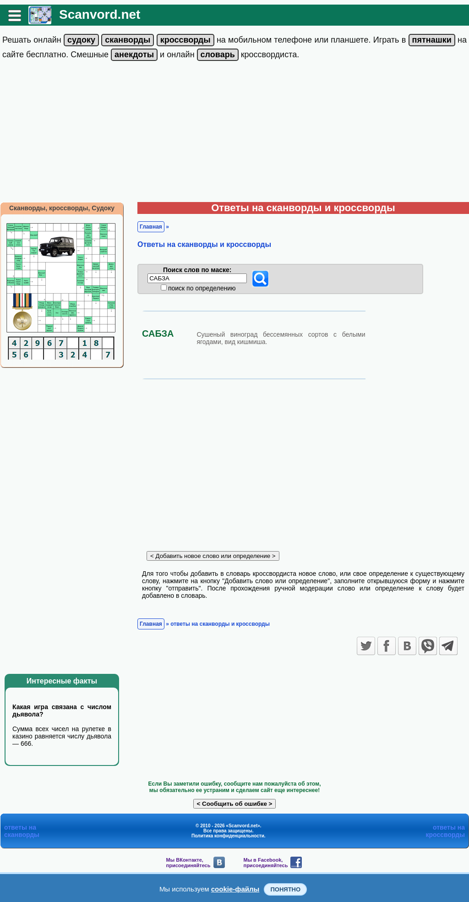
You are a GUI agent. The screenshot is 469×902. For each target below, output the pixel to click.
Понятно (285, 889)
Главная (151, 227)
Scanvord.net (99, 14)
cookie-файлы (235, 889)
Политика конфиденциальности (227, 835)
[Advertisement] (234, 133)
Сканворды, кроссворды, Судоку (62, 208)
